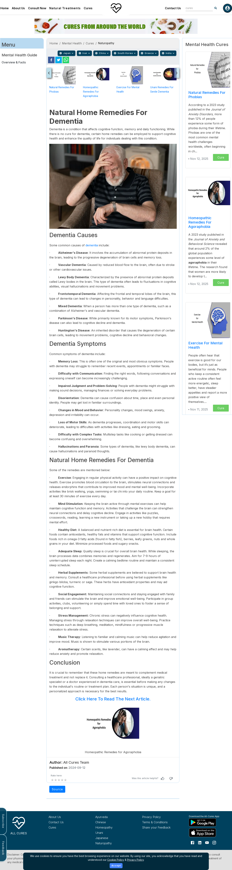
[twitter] (58, 60)
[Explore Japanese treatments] (112, 838)
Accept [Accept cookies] (116, 865)
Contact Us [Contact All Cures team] (56, 822)
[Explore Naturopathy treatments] (112, 843)
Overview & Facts (14, 62)
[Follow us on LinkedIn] (200, 842)
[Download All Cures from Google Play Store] (205, 822)
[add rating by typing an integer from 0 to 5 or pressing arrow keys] (59, 780)
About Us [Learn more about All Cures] (55, 817)
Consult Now (37, 8)
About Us (18, 8)
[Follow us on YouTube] (207, 842)
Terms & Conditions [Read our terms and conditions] (155, 822)
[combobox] (196, 8)
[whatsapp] (66, 60)
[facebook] (51, 60)
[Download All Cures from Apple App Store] (205, 832)
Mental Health (72, 43)
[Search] (216, 8)
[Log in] (227, 8)
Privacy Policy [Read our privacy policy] (151, 817)
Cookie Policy (115, 859)
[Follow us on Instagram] (214, 842)
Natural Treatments (65, 8)
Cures (88, 8)
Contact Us (173, 8)
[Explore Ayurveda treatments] (112, 817)
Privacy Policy (135, 859)
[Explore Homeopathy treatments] (112, 827)
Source (57, 789)
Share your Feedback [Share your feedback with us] (156, 827)
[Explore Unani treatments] (112, 833)
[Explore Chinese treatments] (112, 822)
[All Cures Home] (18, 825)
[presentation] (49, 73)
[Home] (116, 8)
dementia (92, 245)
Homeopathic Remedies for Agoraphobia (91, 91)
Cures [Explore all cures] (52, 827)
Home (4, 8)
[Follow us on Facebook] (192, 842)
